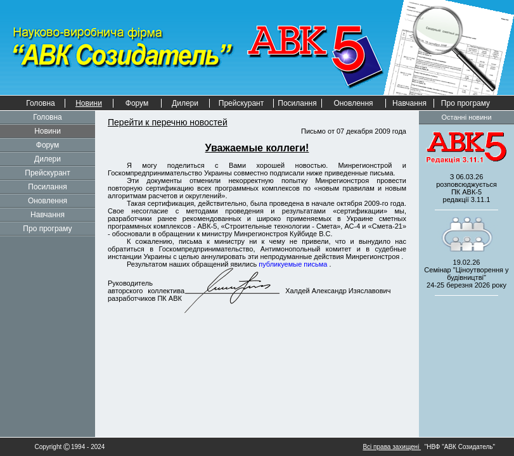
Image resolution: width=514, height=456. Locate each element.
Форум (136, 103)
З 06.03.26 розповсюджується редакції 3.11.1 (466, 188)
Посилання (297, 103)
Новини (47, 131)
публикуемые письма (294, 264)
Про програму (465, 103)
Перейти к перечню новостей (168, 122)
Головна (40, 103)
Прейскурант (241, 103)
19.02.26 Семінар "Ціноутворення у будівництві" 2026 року (466, 273)
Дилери (185, 103)
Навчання (409, 103)
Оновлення (353, 103)
